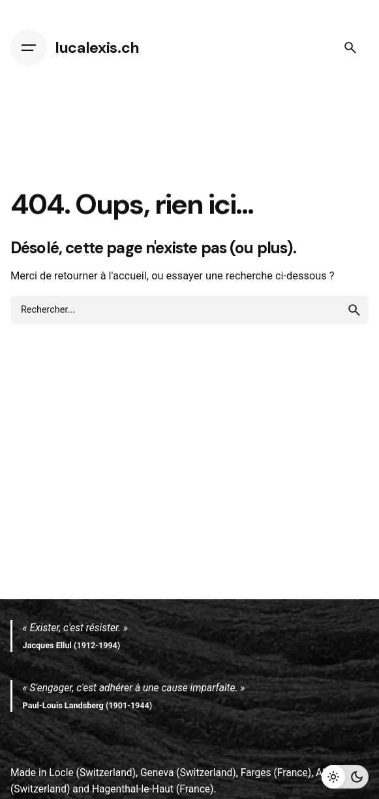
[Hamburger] (28, 47)
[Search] (350, 47)
